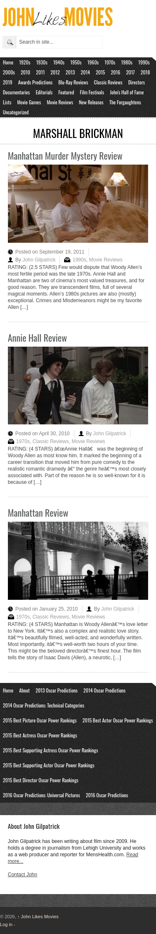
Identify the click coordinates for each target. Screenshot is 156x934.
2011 (40, 72)
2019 (7, 82)
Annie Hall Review (37, 337)
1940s (58, 62)
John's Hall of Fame (127, 92)
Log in (6, 924)
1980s (126, 62)
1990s (143, 62)
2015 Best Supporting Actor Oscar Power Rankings (48, 765)
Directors (136, 82)
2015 (100, 72)
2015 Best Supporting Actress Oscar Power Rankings (50, 750)
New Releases (91, 102)
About (24, 690)
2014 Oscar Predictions (105, 690)
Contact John (22, 874)
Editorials (44, 92)
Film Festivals (92, 92)
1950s (76, 62)
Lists (7, 102)
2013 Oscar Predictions (56, 690)
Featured (66, 92)
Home (8, 62)
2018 (145, 72)
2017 (130, 72)
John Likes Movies (38, 916)
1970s (109, 62)
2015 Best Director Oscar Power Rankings (40, 780)
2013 (70, 72)
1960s (93, 62)
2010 (25, 72)
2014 (85, 72)
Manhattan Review (38, 512)
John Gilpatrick (38, 260)
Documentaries (16, 92)
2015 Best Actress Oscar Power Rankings (40, 735)
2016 (115, 72)
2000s (9, 72)
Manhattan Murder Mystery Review (65, 155)
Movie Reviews (60, 102)
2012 (55, 72)
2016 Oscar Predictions (107, 794)
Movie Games (29, 102)
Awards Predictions (35, 82)
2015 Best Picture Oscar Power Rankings (40, 720)
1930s (41, 62)
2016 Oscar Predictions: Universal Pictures (41, 794)
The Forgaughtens (125, 102)
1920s (24, 62)
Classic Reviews (108, 82)
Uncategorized (16, 112)
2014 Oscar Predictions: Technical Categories (43, 705)
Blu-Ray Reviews (73, 82)
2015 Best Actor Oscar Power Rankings (117, 720)
